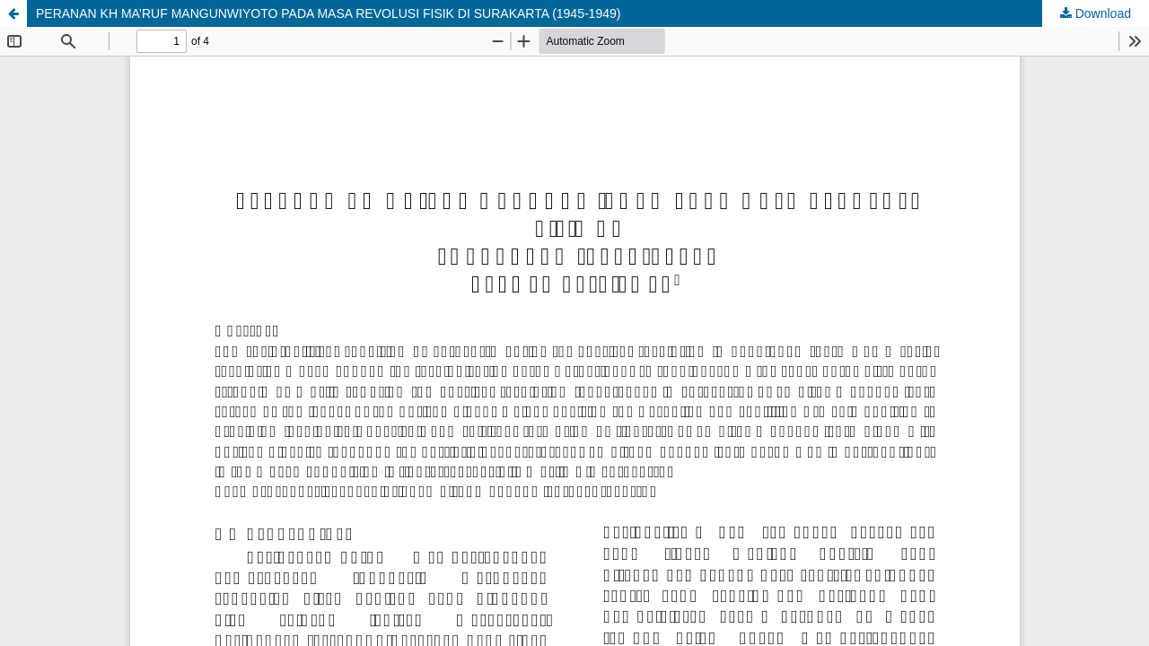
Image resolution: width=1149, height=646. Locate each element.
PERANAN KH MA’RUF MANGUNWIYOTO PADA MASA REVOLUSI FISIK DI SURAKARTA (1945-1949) (328, 13)
